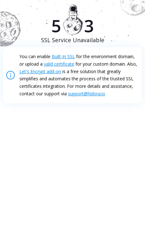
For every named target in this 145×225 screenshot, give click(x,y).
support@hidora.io (86, 94)
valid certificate (59, 64)
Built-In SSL (63, 56)
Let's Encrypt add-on (40, 71)
